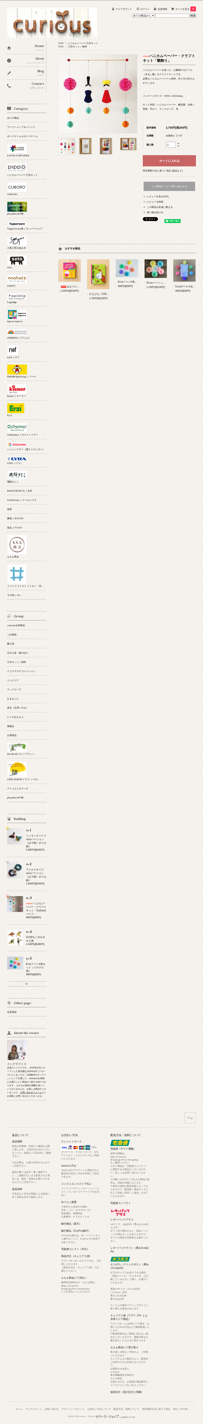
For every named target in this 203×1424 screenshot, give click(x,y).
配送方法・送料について (126, 1408)
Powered (111, 1416)
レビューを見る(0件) (158, 196)
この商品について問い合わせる (169, 186)
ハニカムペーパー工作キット (82, 43)
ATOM (183, 1408)
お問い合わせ (51, 1408)
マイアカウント (124, 8)
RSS (175, 1408)
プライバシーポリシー (73, 1408)
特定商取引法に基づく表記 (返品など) (163, 170)
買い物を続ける (155, 212)
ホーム (19, 1408)
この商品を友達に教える (160, 207)
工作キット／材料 (77, 46)
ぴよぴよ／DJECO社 (101, 294)
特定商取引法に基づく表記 (156, 1408)
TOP (61, 43)
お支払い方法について (99, 1408)
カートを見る (185, 8)
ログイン (145, 8)
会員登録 (162, 8)
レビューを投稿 (155, 201)
